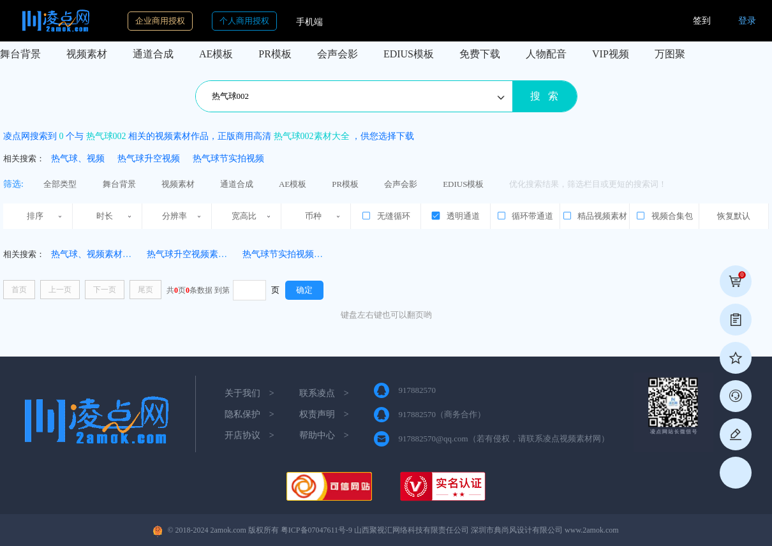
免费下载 (479, 53)
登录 (747, 21)
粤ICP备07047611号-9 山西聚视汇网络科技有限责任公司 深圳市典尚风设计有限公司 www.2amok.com (450, 530)
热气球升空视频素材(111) (196, 254)
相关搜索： (24, 158)
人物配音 (546, 53)
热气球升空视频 (148, 158)
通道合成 (153, 53)
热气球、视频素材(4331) (98, 254)
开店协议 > (249, 435)
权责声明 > (324, 414)
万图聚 (670, 53)
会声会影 (337, 53)
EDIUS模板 (408, 53)
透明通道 (455, 215)
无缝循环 (385, 215)
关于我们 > (249, 393)
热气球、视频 (78, 158)
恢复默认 (733, 216)
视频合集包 (663, 215)
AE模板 (216, 53)
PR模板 (275, 53)
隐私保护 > (249, 414)
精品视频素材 (594, 215)
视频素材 (86, 53)
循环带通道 (524, 215)
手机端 (309, 22)
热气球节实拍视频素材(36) (294, 254)
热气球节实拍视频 (228, 158)
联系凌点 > (324, 393)
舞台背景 (20, 53)
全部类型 (60, 184)
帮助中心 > (324, 435)
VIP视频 (610, 53)
